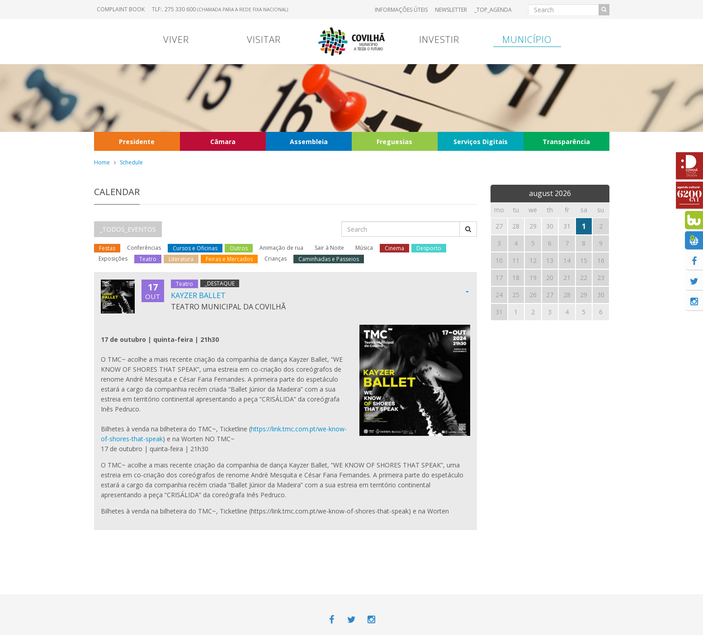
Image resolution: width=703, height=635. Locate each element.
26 (533, 294)
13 (549, 260)
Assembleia (309, 141)
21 (567, 277)
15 (583, 260)
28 (567, 294)
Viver (176, 39)
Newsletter (451, 10)
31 (499, 312)
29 (583, 294)
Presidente (137, 141)
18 (515, 277)
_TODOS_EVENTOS (127, 229)
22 (583, 277)
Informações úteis (401, 10)
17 (499, 277)
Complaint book (121, 9)
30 (600, 294)
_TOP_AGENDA (493, 10)
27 (549, 294)
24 (499, 294)
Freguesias (394, 141)
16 (600, 260)
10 (499, 260)
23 (600, 277)
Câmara (223, 141)
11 (515, 260)
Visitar (264, 39)
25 (515, 294)
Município (527, 39)
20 (549, 277)
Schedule (131, 162)
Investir (439, 39)
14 (567, 260)
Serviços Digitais (480, 141)
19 (533, 277)
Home (102, 162)
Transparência (566, 141)
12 (533, 260)
